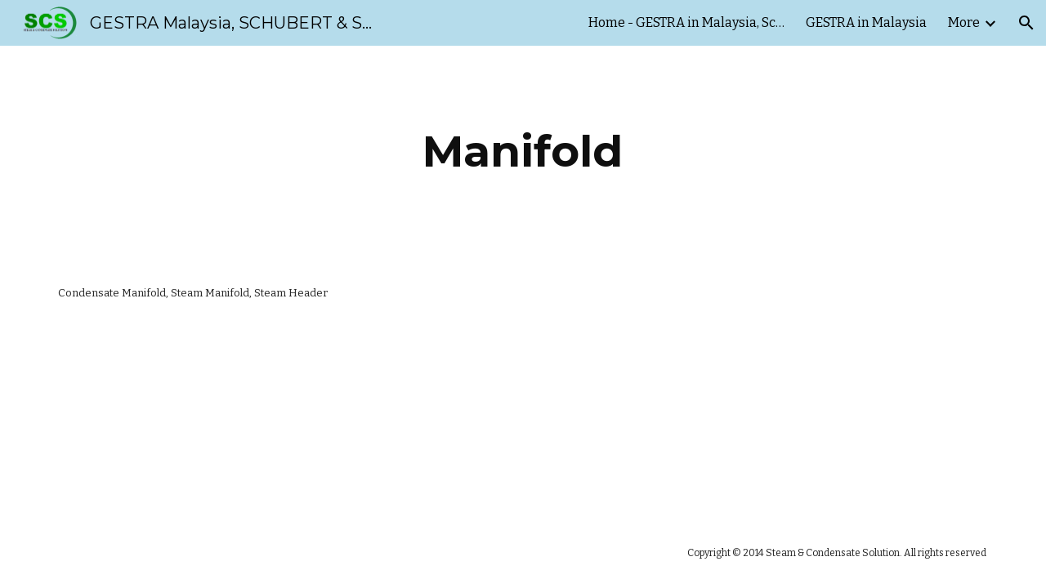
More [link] (964, 22)
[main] (523, 151)
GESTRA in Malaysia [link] (866, 22)
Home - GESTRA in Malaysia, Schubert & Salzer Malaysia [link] (686, 22)
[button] (1026, 22)
